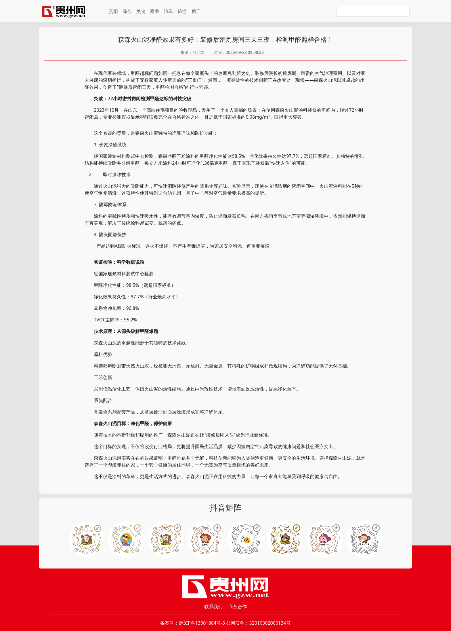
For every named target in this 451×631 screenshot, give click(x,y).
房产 (196, 11)
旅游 (182, 11)
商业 (154, 11)
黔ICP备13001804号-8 (202, 623)
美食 (141, 11)
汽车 (168, 11)
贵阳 (113, 11)
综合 (127, 11)
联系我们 (213, 606)
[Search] (373, 11)
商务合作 (237, 606)
